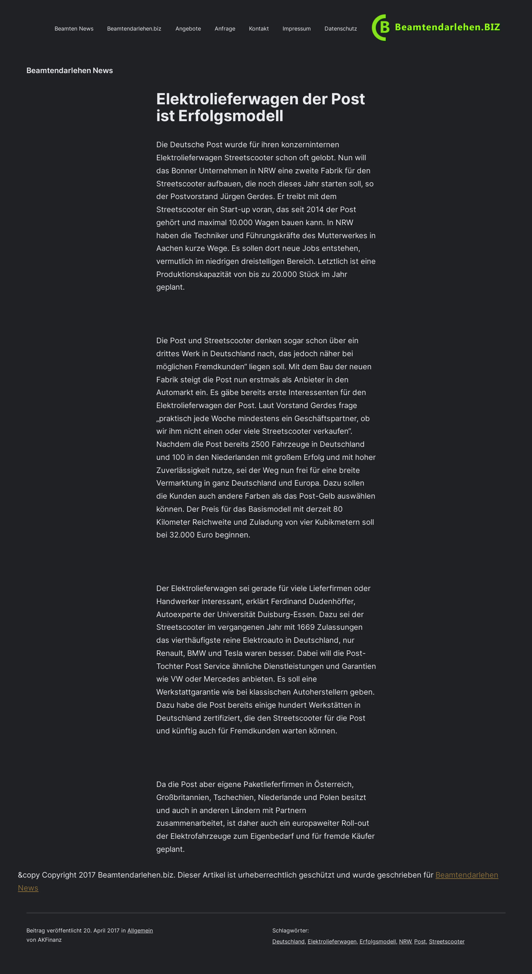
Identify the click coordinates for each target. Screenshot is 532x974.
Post (420, 941)
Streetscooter (447, 941)
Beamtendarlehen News (69, 70)
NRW (405, 941)
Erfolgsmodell (378, 941)
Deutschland (288, 941)
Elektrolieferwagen (332, 941)
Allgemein (140, 930)
